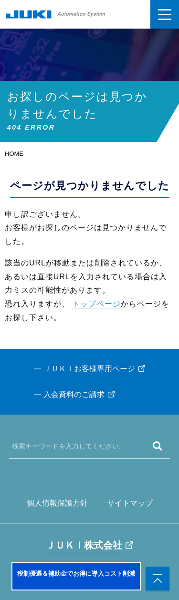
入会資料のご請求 (74, 394)
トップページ (96, 304)
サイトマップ (130, 503)
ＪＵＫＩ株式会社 (84, 545)
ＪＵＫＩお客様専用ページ (89, 369)
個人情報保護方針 (57, 503)
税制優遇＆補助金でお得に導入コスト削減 (76, 573)
